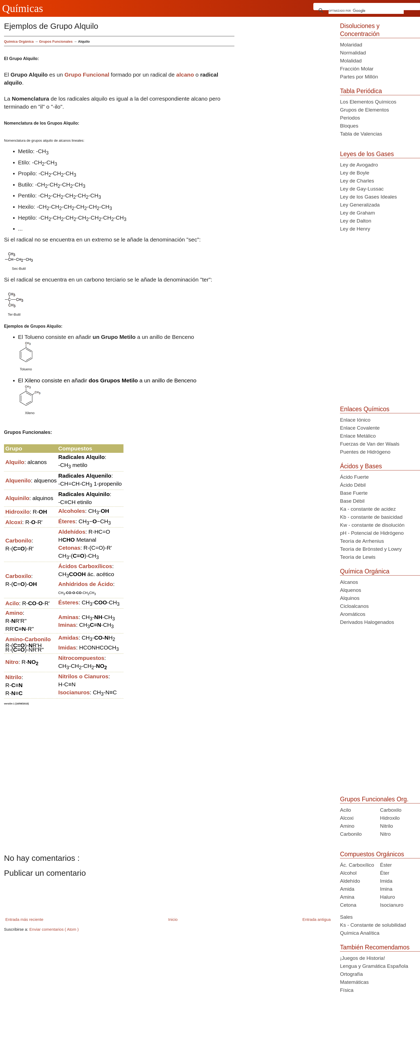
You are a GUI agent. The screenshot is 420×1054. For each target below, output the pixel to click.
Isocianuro (391, 905)
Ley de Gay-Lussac (362, 189)
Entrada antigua (316, 919)
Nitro (385, 834)
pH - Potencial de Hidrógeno (372, 533)
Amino (347, 826)
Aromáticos (352, 614)
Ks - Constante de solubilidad (373, 925)
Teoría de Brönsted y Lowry (371, 549)
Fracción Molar (357, 69)
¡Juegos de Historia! (362, 958)
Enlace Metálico (358, 436)
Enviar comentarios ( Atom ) (54, 929)
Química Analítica (359, 933)
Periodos (350, 118)
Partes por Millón (359, 77)
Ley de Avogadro (359, 165)
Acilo (345, 810)
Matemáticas (354, 982)
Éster (386, 865)
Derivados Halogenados (367, 622)
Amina (347, 897)
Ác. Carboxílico (357, 865)
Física (347, 990)
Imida (386, 881)
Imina (386, 889)
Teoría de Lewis (357, 557)
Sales (346, 917)
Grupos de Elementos (364, 110)
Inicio (173, 919)
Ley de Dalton (355, 221)
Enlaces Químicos (364, 409)
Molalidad (351, 61)
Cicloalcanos (354, 606)
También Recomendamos (375, 947)
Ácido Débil (353, 485)
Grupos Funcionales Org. (374, 799)
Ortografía (351, 974)
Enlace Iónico (355, 420)
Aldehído (350, 881)
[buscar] (366, 10)
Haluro (387, 897)
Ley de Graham (357, 213)
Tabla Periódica (361, 91)
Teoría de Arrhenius (362, 541)
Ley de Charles (357, 181)
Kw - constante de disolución (372, 525)
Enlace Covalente (360, 428)
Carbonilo (351, 834)
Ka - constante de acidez (368, 509)
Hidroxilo (390, 818)
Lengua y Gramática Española (374, 966)
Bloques (349, 126)
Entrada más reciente (24, 919)
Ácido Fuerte (354, 477)
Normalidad (353, 53)
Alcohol (348, 873)
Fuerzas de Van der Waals (369, 444)
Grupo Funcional (87, 75)
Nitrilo (386, 826)
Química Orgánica (19, 41)
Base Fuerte (354, 493)
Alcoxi (347, 818)
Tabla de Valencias (361, 134)
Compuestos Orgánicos (372, 854)
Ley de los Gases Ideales (368, 197)
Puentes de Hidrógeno (365, 452)
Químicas (22, 8)
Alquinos (349, 598)
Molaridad (351, 44)
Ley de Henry (355, 229)
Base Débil (352, 501)
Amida (347, 889)
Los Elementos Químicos (368, 102)
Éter (384, 873)
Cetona (348, 905)
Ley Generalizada (360, 205)
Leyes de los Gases (367, 153)
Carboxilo (390, 810)
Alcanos (349, 582)
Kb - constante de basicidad (371, 517)
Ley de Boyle (354, 173)
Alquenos (350, 590)
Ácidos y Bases (361, 466)
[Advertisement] (285, 73)
